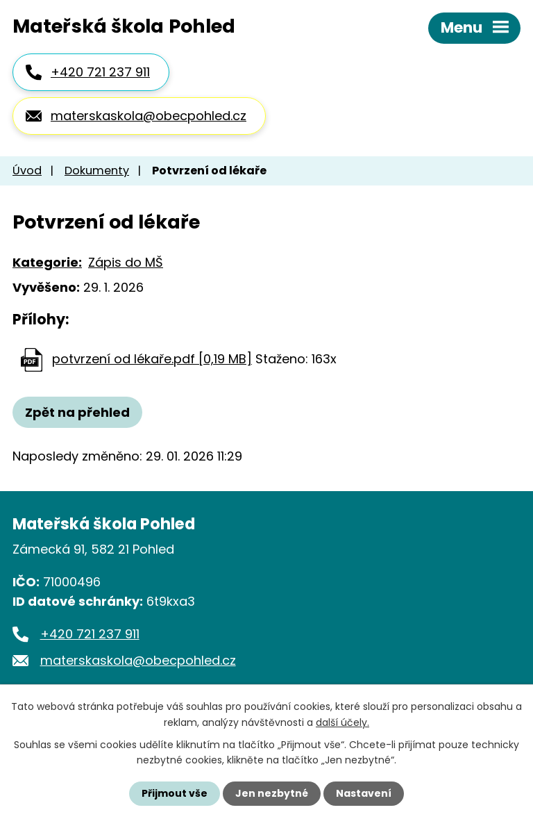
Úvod (27, 171)
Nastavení (363, 793)
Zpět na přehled (77, 412)
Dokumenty (97, 171)
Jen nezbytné (271, 793)
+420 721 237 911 (100, 72)
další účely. (342, 722)
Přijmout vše (175, 793)
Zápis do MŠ (125, 262)
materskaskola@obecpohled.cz (148, 115)
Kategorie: (47, 262)
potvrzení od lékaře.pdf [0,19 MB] (152, 358)
